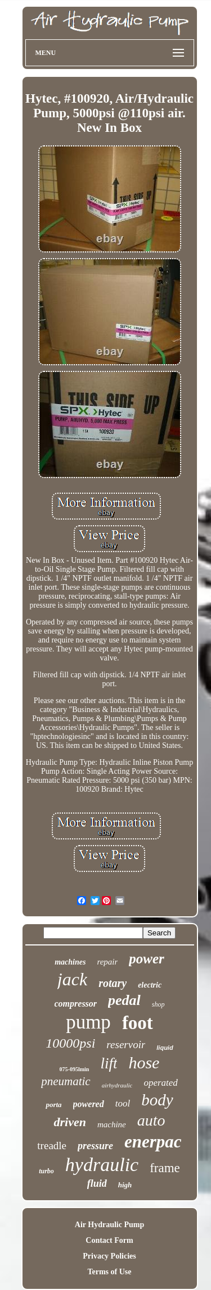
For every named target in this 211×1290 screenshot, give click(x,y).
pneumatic (65, 1081)
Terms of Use (109, 1272)
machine (111, 1124)
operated (160, 1082)
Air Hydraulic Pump (109, 1224)
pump (88, 1022)
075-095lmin (74, 1069)
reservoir (125, 1044)
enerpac (153, 1141)
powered (88, 1104)
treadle (51, 1145)
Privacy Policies (109, 1256)
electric (149, 985)
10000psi (70, 1043)
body (157, 1100)
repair (107, 961)
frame (165, 1168)
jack (72, 979)
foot (137, 1023)
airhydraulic (117, 1085)
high (125, 1185)
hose (143, 1062)
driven (69, 1122)
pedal (124, 1000)
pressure (95, 1145)
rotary (112, 983)
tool (122, 1103)
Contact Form (109, 1240)
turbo (46, 1171)
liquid (164, 1047)
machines (70, 962)
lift (108, 1063)
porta (53, 1104)
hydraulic (101, 1164)
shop (158, 1004)
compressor (76, 1003)
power (146, 958)
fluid (97, 1183)
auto (151, 1120)
